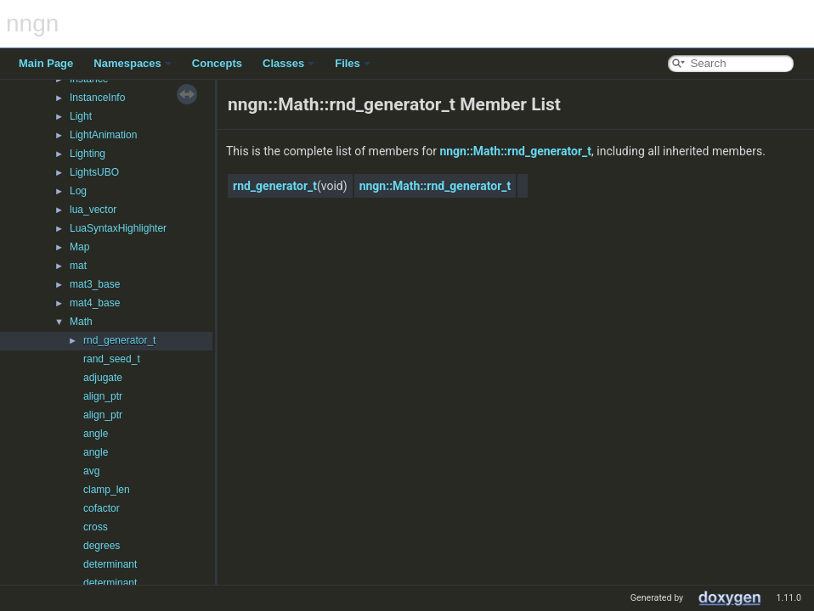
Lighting (87, 154)
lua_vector (93, 210)
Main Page (46, 63)
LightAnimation (103, 135)
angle (95, 434)
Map (79, 247)
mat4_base (95, 303)
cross (95, 527)
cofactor (101, 508)
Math (81, 322)
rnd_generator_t (119, 340)
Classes (288, 63)
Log (78, 191)
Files (352, 63)
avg (91, 471)
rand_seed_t (111, 359)
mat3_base (95, 284)
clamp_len (106, 490)
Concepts (217, 63)
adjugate (102, 378)
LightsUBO (94, 172)
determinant (110, 564)
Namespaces (132, 63)
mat (78, 266)
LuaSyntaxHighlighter (118, 228)
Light (81, 116)
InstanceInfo (97, 98)
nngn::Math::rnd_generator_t (515, 151)
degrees (101, 546)
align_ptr (102, 396)
